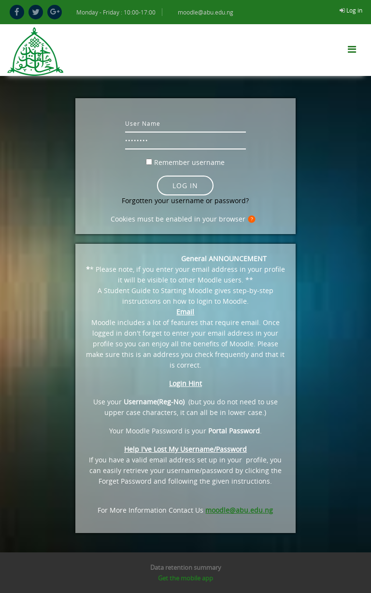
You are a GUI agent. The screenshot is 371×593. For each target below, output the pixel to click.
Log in (354, 10)
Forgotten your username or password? (185, 200)
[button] (253, 219)
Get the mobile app (185, 578)
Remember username (189, 162)
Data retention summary (185, 567)
